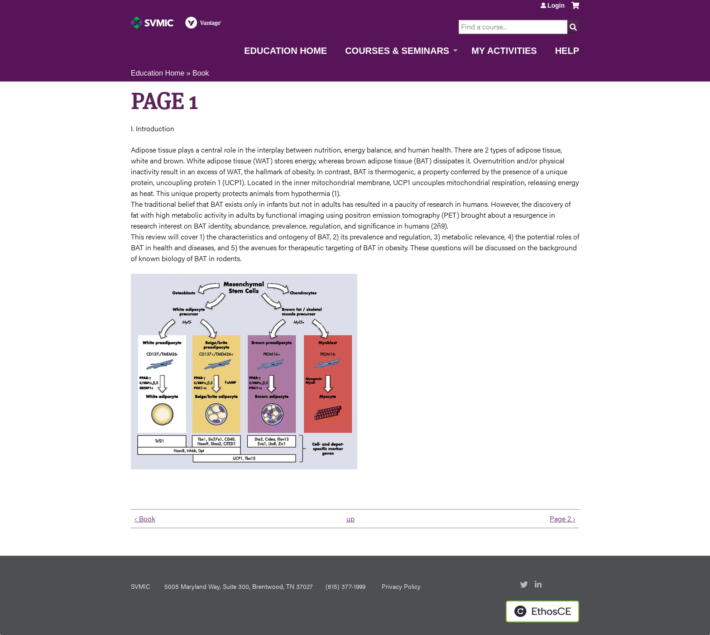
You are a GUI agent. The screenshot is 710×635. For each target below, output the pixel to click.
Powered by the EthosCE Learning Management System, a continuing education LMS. (542, 611)
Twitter (524, 585)
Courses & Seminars (397, 51)
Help (567, 51)
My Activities (504, 51)
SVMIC (140, 586)
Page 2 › (563, 518)
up (350, 518)
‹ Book (144, 518)
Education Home (285, 51)
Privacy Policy (401, 586)
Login (556, 5)
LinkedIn (539, 585)
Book (200, 73)
